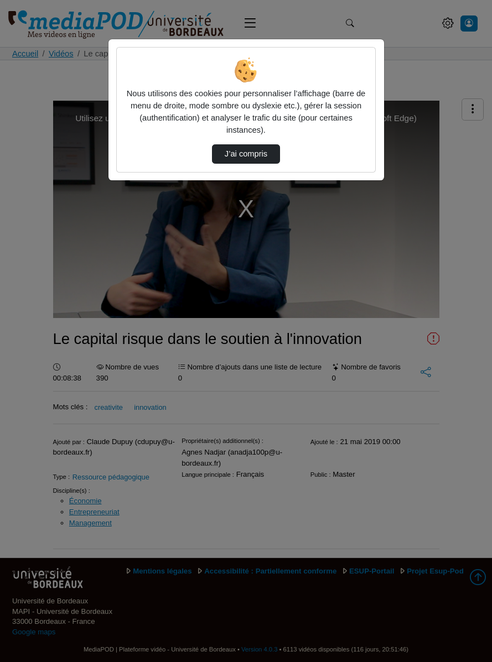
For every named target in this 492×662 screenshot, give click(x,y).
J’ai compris (246, 153)
